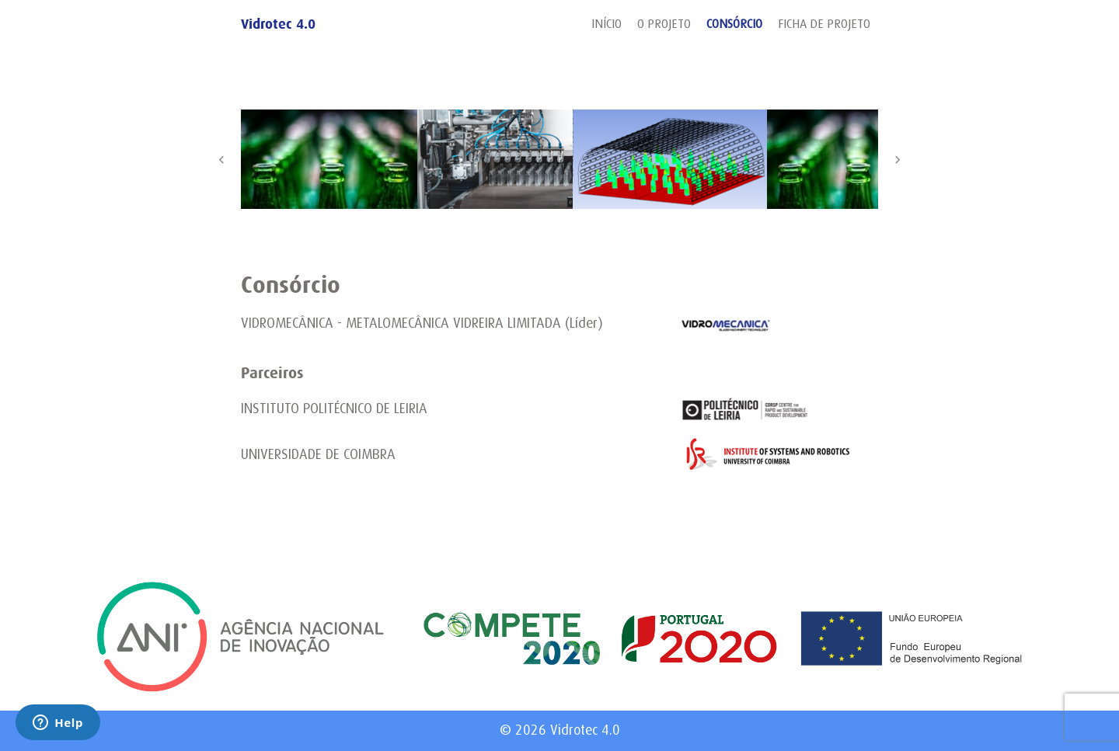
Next (897, 159)
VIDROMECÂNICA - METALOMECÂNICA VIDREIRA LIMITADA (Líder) (422, 323)
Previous (221, 159)
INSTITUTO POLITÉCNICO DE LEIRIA (334, 408)
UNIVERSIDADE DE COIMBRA (318, 454)
